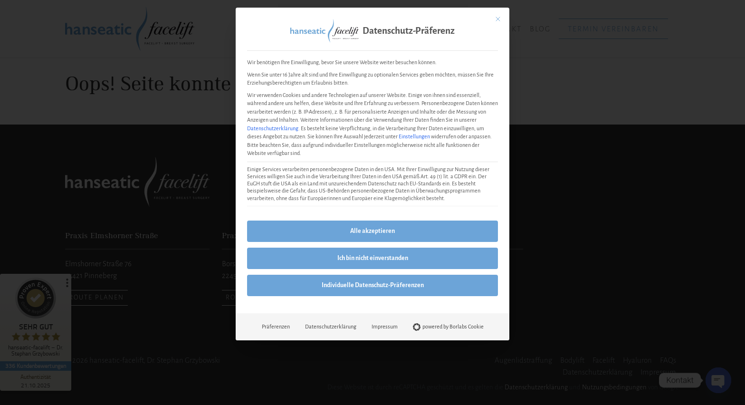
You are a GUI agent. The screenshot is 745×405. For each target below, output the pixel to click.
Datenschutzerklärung (272, 128)
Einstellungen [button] (414, 136)
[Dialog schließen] (498, 19)
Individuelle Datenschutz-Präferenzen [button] (373, 285)
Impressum (385, 326)
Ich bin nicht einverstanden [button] (372, 258)
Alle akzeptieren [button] (372, 231)
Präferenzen (276, 326)
